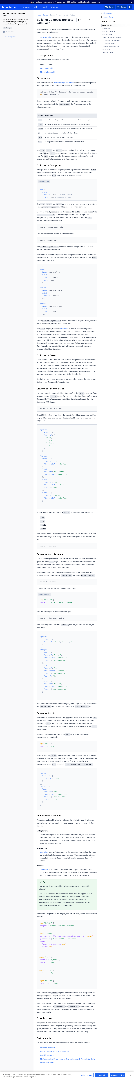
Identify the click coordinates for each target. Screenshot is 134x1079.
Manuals (44, 7)
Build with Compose (49, 164)
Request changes (108, 17)
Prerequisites (45, 55)
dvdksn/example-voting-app (64, 83)
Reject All (102, 1075)
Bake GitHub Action (47, 1062)
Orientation (44, 78)
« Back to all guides (9, 37)
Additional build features (49, 815)
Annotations (44, 869)
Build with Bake (46, 354)
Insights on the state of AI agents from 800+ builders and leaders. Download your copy (71, 2)
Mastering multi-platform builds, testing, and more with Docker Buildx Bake (67, 1058)
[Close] (130, 1075)
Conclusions (44, 1017)
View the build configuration (50, 388)
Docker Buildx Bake (44, 37)
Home (39, 15)
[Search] (121, 7)
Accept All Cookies (117, 1075)
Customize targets (46, 712)
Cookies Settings (86, 1075)
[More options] (95, 20)
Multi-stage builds (46, 68)
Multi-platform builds (47, 72)
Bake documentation (47, 1047)
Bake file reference (47, 1054)
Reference (54, 7)
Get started (26, 7)
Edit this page (107, 13)
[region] (67, 1075)
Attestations (44, 851)
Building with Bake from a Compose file (54, 1051)
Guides (36, 7)
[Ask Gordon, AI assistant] (109, 7)
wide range (64, 328)
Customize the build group (50, 553)
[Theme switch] (130, 7)
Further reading (44, 1037)
